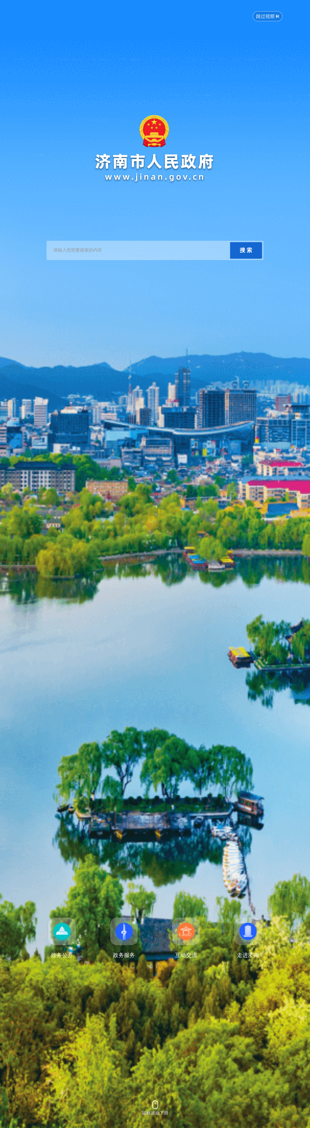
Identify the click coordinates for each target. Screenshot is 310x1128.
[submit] (246, 250)
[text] (139, 250)
